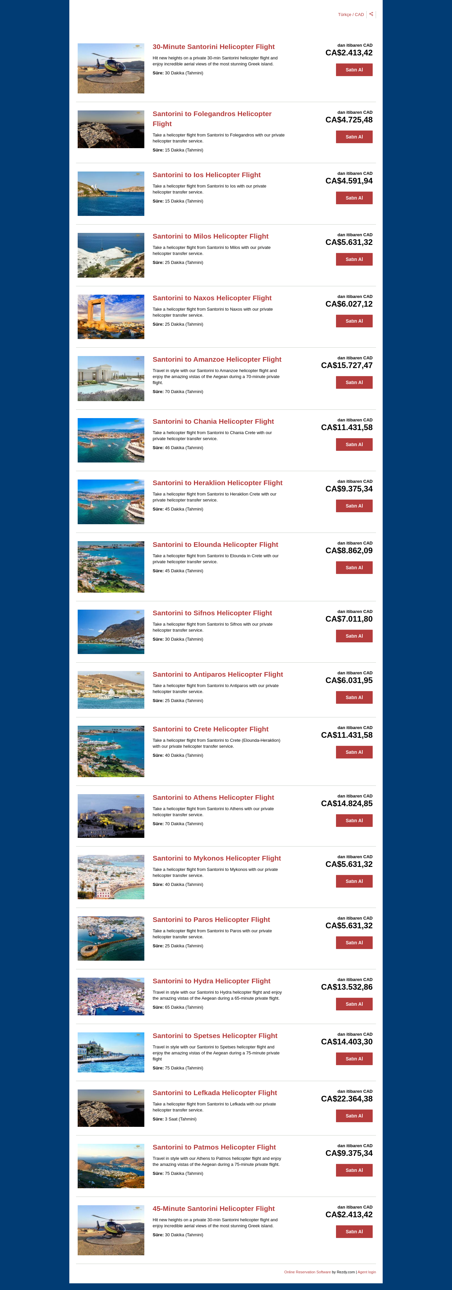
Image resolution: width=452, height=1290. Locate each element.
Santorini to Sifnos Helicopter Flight (212, 613)
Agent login (367, 1272)
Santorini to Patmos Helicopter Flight (214, 1147)
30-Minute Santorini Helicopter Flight (214, 46)
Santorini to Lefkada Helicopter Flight (215, 1092)
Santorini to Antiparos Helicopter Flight (218, 674)
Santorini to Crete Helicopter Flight (211, 729)
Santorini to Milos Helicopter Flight (211, 236)
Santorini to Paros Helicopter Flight (211, 919)
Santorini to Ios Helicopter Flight (207, 175)
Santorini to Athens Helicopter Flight (213, 797)
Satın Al (354, 69)
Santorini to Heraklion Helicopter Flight (218, 483)
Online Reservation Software (307, 1272)
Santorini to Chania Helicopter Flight (213, 421)
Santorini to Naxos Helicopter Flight (212, 298)
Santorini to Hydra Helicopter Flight (212, 981)
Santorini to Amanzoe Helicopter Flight (217, 359)
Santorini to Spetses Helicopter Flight (215, 1035)
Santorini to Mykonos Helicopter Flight (217, 858)
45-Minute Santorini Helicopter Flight (214, 1208)
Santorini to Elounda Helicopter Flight (215, 544)
